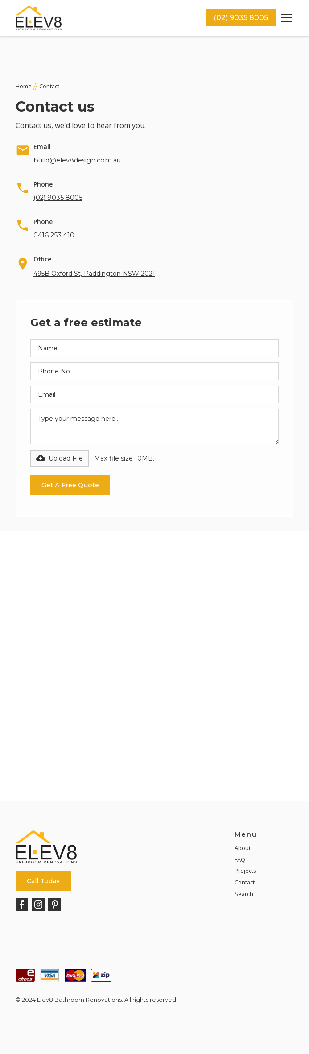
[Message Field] (154, 426)
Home (24, 86)
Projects (245, 871)
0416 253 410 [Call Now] (53, 235)
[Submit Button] (70, 485)
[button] (284, 18)
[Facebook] (22, 904)
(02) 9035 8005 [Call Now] (241, 17)
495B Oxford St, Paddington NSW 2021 (94, 274)
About (243, 848)
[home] (111, 18)
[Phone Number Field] (154, 371)
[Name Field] (154, 348)
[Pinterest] (54, 904)
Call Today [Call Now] (43, 881)
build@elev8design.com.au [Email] (77, 160)
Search (244, 894)
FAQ (240, 859)
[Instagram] (38, 904)
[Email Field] (154, 394)
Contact (245, 882)
